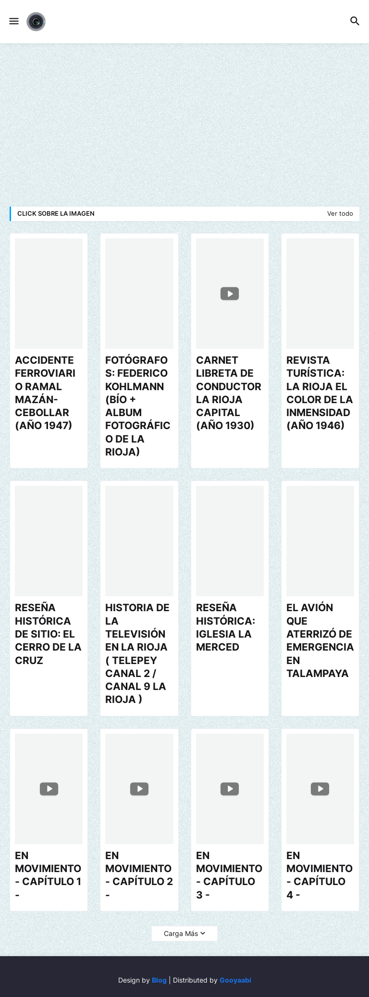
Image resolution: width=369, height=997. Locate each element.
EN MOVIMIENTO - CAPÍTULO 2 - (139, 875)
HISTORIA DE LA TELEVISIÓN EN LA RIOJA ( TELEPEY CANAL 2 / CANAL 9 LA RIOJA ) (137, 653)
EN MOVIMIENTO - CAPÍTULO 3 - (229, 875)
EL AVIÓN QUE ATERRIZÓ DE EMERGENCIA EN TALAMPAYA (320, 640)
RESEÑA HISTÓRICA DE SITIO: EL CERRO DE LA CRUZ (48, 634)
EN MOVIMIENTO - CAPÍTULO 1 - (48, 875)
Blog (159, 980)
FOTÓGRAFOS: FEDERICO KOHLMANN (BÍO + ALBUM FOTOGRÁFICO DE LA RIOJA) (138, 406)
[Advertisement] (184, 125)
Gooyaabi (235, 980)
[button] (13, 21)
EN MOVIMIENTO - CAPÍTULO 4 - (319, 875)
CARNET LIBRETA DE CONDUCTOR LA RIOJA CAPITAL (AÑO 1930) (228, 392)
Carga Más (181, 933)
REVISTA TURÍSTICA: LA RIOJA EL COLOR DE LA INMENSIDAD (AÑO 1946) (319, 392)
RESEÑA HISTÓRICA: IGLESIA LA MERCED (225, 627)
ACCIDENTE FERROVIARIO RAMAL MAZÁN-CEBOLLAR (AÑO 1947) (45, 392)
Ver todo (340, 213)
